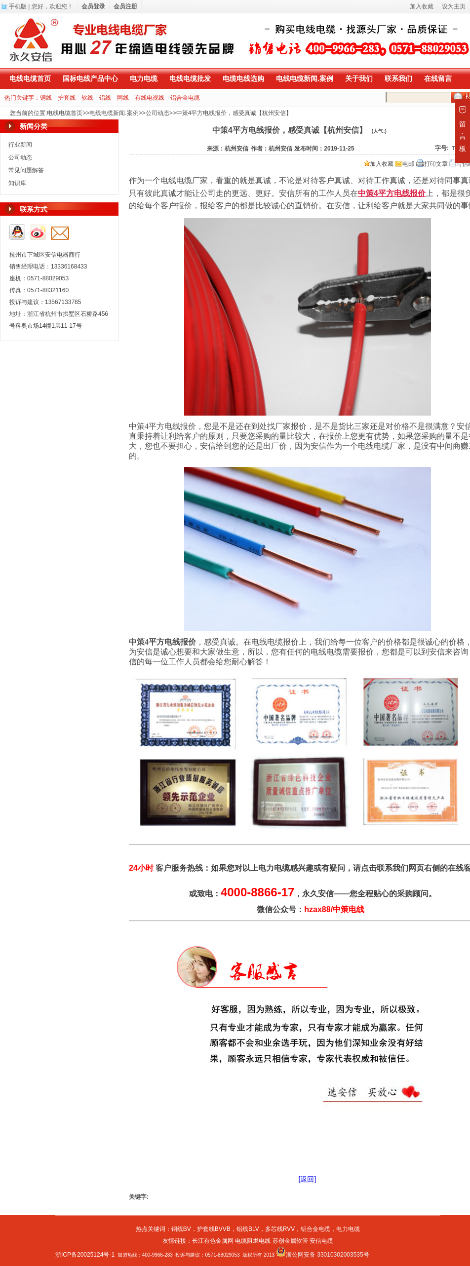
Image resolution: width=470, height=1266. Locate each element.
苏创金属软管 (290, 1240)
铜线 (46, 97)
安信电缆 (321, 1240)
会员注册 (125, 6)
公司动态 (157, 113)
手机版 (18, 6)
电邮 (404, 163)
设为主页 (454, 6)
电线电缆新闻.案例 (304, 78)
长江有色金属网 (213, 1240)
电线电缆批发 (190, 78)
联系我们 (398, 78)
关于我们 (359, 78)
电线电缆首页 (30, 78)
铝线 (105, 97)
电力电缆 (143, 78)
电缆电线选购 (243, 78)
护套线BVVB (214, 1229)
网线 (123, 97)
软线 (87, 97)
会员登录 (93, 6)
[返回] (307, 1179)
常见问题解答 (26, 170)
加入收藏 (378, 163)
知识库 (17, 183)
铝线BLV (247, 1229)
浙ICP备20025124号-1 (85, 1254)
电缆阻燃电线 (253, 1240)
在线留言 (438, 78)
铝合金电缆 (185, 97)
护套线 (67, 97)
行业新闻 (20, 144)
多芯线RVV (280, 1229)
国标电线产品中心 (90, 78)
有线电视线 (149, 97)
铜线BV (181, 1229)
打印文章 (432, 163)
